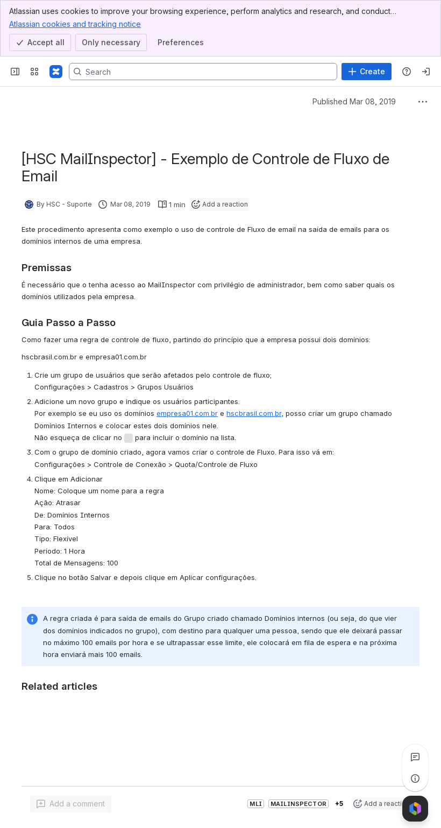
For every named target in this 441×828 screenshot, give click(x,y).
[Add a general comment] (70, 803)
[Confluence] (56, 71)
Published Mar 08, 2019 (354, 101)
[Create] (367, 71)
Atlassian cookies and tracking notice (75, 24)
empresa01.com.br (187, 413)
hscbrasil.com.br (253, 413)
